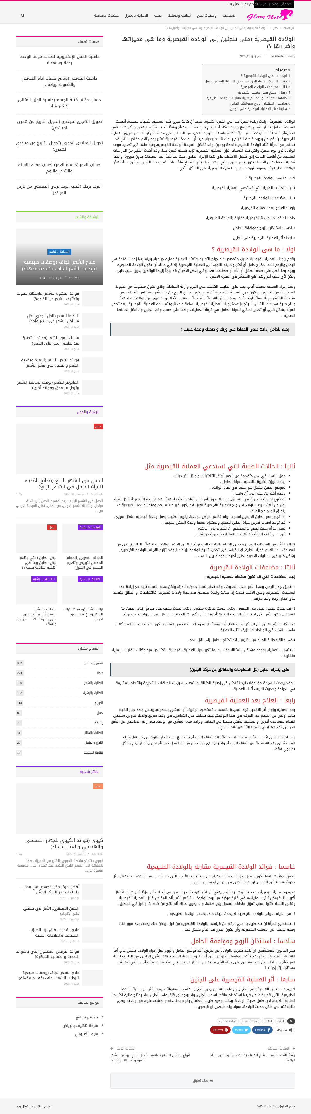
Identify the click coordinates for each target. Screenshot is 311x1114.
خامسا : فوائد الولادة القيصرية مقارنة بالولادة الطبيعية (246, 98)
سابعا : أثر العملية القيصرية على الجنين (258, 109)
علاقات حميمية (106, 15)
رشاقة (99, 723)
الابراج (99, 703)
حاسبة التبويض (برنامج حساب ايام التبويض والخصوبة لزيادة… (59, 81)
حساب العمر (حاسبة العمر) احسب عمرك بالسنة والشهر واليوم (59, 168)
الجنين (280, 1021)
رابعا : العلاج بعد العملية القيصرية (262, 93)
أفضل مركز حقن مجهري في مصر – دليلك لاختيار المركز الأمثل (50, 889)
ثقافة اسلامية (93, 753)
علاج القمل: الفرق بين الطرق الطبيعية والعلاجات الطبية (55, 932)
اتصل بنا (235, 4)
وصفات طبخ (206, 15)
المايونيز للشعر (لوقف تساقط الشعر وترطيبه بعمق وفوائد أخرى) (48, 385)
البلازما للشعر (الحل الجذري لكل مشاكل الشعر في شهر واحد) (53, 318)
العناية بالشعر (59, 251)
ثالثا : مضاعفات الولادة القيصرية (264, 87)
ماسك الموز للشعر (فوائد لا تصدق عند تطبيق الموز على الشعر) (50, 340)
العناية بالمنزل (136, 15)
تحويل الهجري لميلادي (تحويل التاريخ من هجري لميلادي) (59, 124)
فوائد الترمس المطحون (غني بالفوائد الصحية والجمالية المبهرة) (47, 953)
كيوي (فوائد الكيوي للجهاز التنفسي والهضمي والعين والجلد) (64, 843)
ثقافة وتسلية (179, 15)
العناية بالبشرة (90, 527)
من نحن (248, 4)
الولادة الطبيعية (250, 1021)
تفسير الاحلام (93, 663)
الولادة (268, 1021)
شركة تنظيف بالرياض (80, 1025)
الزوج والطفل (94, 743)
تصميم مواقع (87, 1017)
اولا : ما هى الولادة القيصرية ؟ (264, 76)
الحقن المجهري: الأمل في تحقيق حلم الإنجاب (51, 910)
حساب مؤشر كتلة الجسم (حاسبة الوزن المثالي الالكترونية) (59, 103)
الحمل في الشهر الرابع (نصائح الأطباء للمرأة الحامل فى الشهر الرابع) (64, 483)
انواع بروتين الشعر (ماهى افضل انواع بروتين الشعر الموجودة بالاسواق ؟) (150, 1058)
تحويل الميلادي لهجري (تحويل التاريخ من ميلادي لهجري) (59, 146)
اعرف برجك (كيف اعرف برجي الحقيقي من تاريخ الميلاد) (59, 189)
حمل (98, 426)
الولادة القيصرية (227, 1021)
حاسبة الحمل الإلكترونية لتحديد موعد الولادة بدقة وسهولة (59, 60)
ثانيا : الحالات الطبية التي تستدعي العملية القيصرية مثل (246, 81)
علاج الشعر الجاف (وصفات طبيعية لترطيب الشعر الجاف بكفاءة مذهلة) (59, 265)
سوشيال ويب (24, 1106)
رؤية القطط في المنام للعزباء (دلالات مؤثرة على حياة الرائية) (252, 1058)
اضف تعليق (203, 1081)
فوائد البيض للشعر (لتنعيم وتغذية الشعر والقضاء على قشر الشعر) (50, 362)
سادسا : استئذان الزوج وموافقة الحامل (258, 103)
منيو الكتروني (86, 1034)
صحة (158, 15)
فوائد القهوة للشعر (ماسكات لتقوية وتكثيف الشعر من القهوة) (48, 296)
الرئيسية (229, 15)
